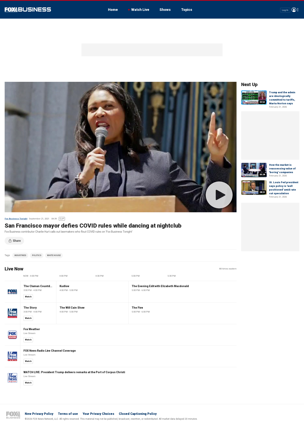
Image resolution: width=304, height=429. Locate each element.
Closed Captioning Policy (138, 414)
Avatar (294, 9)
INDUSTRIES (20, 255)
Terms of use (68, 414)
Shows (165, 10)
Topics (186, 10)
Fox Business (28, 9)
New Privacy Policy (39, 414)
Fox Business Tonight (16, 219)
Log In (285, 10)
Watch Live (140, 10)
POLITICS (36, 255)
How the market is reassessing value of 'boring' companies (282, 168)
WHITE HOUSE (54, 255)
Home (113, 10)
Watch (28, 296)
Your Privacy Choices (98, 414)
